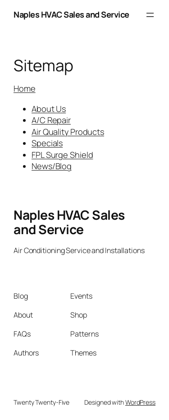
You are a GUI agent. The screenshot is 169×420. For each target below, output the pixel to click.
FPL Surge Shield (62, 154)
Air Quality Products (68, 131)
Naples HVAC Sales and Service (71, 14)
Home (25, 88)
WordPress (140, 402)
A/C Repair (51, 120)
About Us (49, 108)
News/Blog (52, 166)
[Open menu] (150, 14)
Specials (47, 143)
